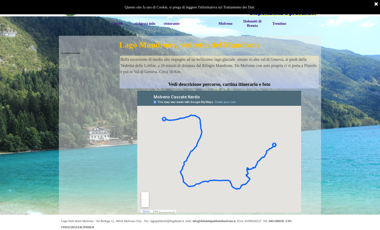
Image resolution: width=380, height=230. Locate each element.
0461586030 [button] (276, 221)
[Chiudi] (376, 4)
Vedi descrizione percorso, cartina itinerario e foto (219, 84)
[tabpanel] (219, 72)
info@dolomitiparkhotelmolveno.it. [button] (214, 221)
